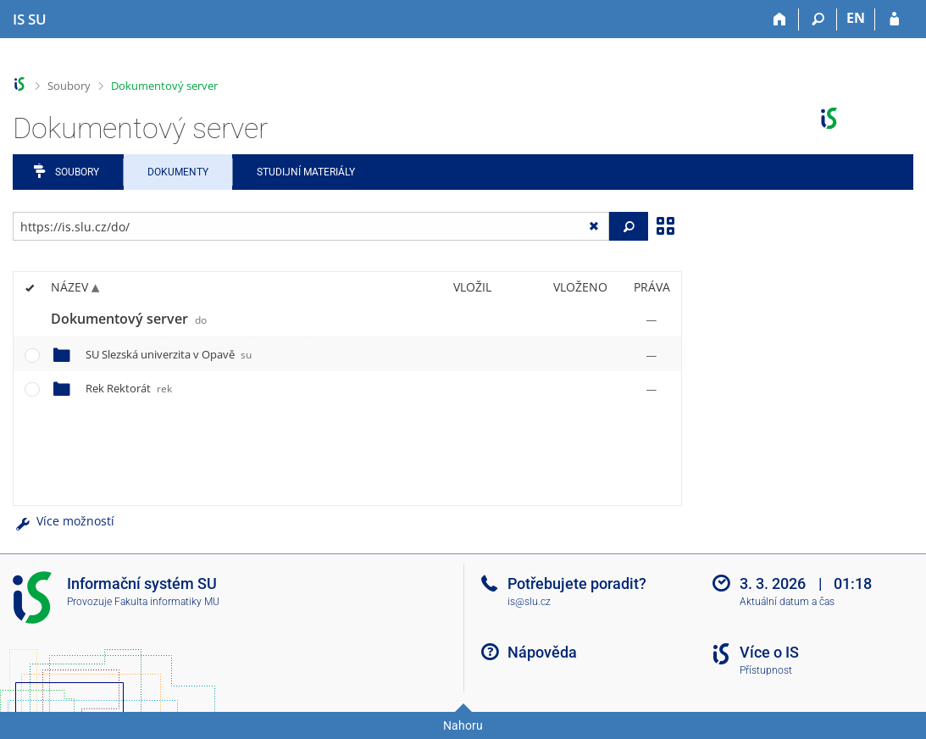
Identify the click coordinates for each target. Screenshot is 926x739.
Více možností (63, 521)
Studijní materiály (306, 172)
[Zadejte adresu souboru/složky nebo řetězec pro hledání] (311, 226)
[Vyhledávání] (818, 19)
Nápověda (542, 652)
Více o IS (769, 652)
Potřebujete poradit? (576, 583)
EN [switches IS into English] (855, 17)
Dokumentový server (164, 85)
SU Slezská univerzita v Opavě (169, 354)
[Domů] (780, 19)
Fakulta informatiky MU (166, 602)
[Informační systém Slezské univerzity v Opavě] (30, 19)
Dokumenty (177, 172)
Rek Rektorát (129, 388)
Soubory (69, 85)
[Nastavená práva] (651, 319)
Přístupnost (766, 670)
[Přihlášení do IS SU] (894, 19)
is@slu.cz (529, 602)
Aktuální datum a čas (787, 602)
